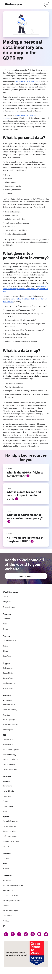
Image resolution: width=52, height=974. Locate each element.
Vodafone (6, 921)
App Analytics (8, 730)
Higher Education (9, 791)
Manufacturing (8, 806)
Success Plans (8, 678)
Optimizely (6, 858)
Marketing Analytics (10, 719)
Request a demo (26, 576)
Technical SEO (8, 739)
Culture (5, 646)
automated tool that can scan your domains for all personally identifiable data (25, 289)
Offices (5, 651)
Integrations (7, 602)
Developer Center (9, 683)
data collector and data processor (27, 81)
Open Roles (7, 656)
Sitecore (6, 868)
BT (4, 926)
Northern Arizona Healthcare (13, 885)
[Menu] (46, 4)
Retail (5, 811)
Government (7, 786)
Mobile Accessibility (10, 710)
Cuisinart (6, 906)
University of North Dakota (12, 900)
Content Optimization (10, 759)
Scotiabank (7, 880)
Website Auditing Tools (11, 749)
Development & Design (11, 841)
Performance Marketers (11, 836)
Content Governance (10, 769)
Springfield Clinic (9, 890)
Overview (6, 597)
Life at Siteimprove (9, 641)
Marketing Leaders (9, 826)
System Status (8, 688)
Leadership (7, 619)
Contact (5, 629)
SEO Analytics (8, 744)
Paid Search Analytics (10, 724)
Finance (5, 801)
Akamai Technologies (10, 911)
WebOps (6, 846)
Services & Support (9, 607)
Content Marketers (9, 831)
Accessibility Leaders (10, 821)
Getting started (8, 668)
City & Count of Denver (11, 895)
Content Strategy (9, 764)
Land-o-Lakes (7, 916)
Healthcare (7, 796)
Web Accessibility (9, 705)
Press (5, 624)
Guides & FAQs (8, 673)
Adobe (5, 863)
